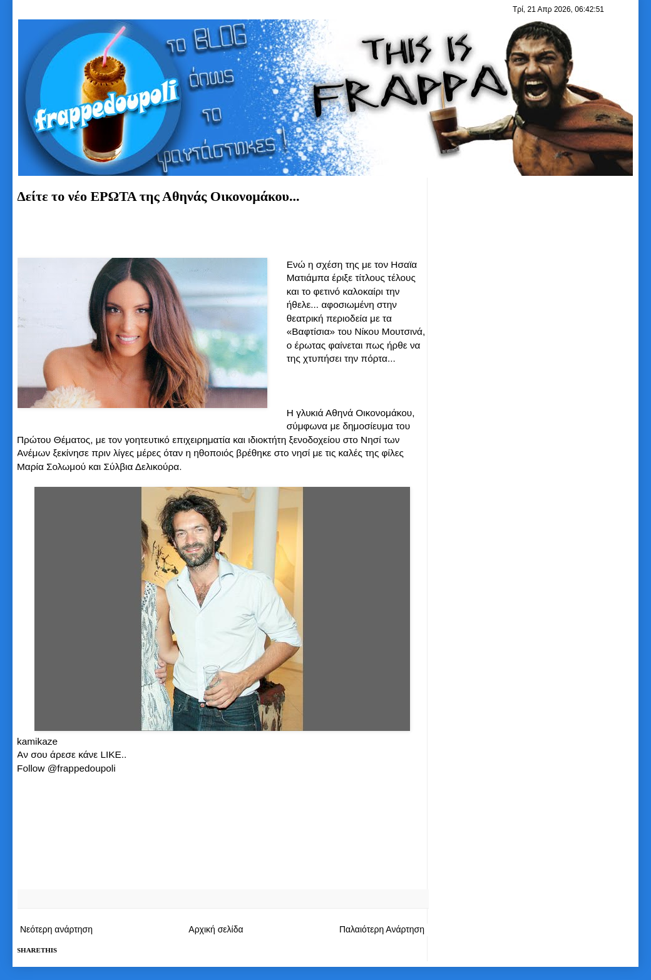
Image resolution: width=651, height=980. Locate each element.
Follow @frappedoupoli (66, 768)
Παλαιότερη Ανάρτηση (381, 929)
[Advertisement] (222, 235)
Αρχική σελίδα (215, 929)
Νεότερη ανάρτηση (56, 929)
